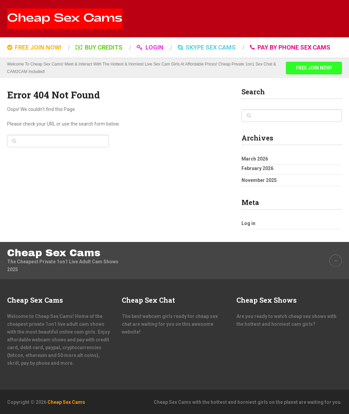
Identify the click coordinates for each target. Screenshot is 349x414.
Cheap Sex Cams (53, 253)
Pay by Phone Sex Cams (290, 47)
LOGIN (150, 47)
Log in (248, 223)
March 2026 (254, 159)
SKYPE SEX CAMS (207, 47)
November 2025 (259, 180)
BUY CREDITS (99, 47)
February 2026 (257, 168)
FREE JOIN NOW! (34, 47)
